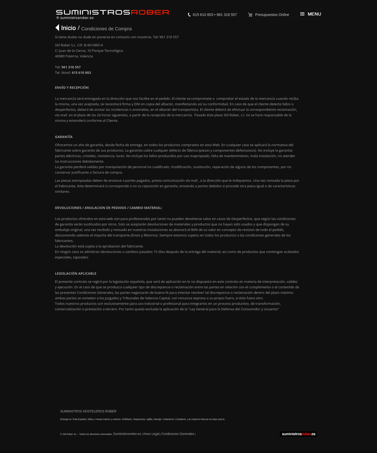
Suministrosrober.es (127, 434)
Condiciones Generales (177, 434)
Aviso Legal (151, 434)
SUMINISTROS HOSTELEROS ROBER (88, 411)
